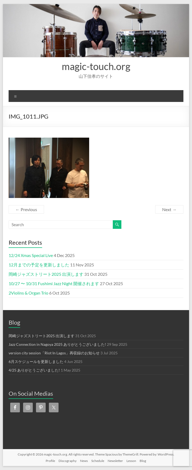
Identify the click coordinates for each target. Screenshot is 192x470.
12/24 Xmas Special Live (31, 255)
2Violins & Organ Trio (28, 292)
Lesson (131, 461)
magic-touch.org (96, 66)
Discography (68, 461)
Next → (169, 209)
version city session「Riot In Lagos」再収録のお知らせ (54, 353)
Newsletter (115, 461)
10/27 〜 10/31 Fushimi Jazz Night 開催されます (54, 283)
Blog (143, 461)
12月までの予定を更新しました (39, 264)
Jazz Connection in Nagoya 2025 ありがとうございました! (57, 344)
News (84, 461)
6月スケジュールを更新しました (36, 361)
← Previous (26, 209)
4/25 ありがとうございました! (34, 370)
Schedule (97, 461)
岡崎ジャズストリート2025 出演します (46, 274)
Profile (50, 461)
